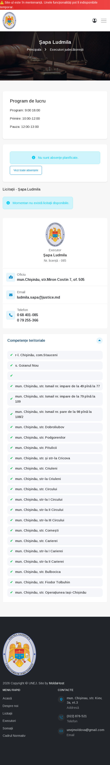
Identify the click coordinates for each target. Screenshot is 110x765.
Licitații (7, 713)
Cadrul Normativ (14, 735)
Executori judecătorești (66, 49)
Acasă (7, 698)
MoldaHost (56, 683)
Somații (8, 728)
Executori (9, 721)
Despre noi (10, 706)
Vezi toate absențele (26, 170)
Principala (34, 49)
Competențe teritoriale (26, 340)
